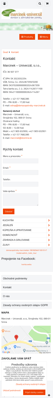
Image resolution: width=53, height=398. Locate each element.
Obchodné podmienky (15, 278)
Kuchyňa (27, 220)
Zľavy (27, 245)
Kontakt (7, 287)
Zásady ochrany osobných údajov (30, 384)
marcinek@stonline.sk (21, 138)
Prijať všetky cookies (34, 392)
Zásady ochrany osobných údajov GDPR (25, 305)
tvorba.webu (26, 264)
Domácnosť (27, 235)
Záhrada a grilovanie (27, 240)
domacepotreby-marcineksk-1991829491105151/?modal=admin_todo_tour (26, 251)
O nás (6, 296)
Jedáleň (27, 225)
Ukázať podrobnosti (12, 390)
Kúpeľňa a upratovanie (27, 230)
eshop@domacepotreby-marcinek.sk (27, 105)
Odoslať (8, 211)
